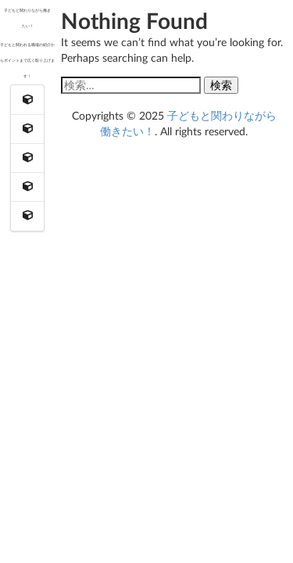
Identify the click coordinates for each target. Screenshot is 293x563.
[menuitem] (28, 99)
